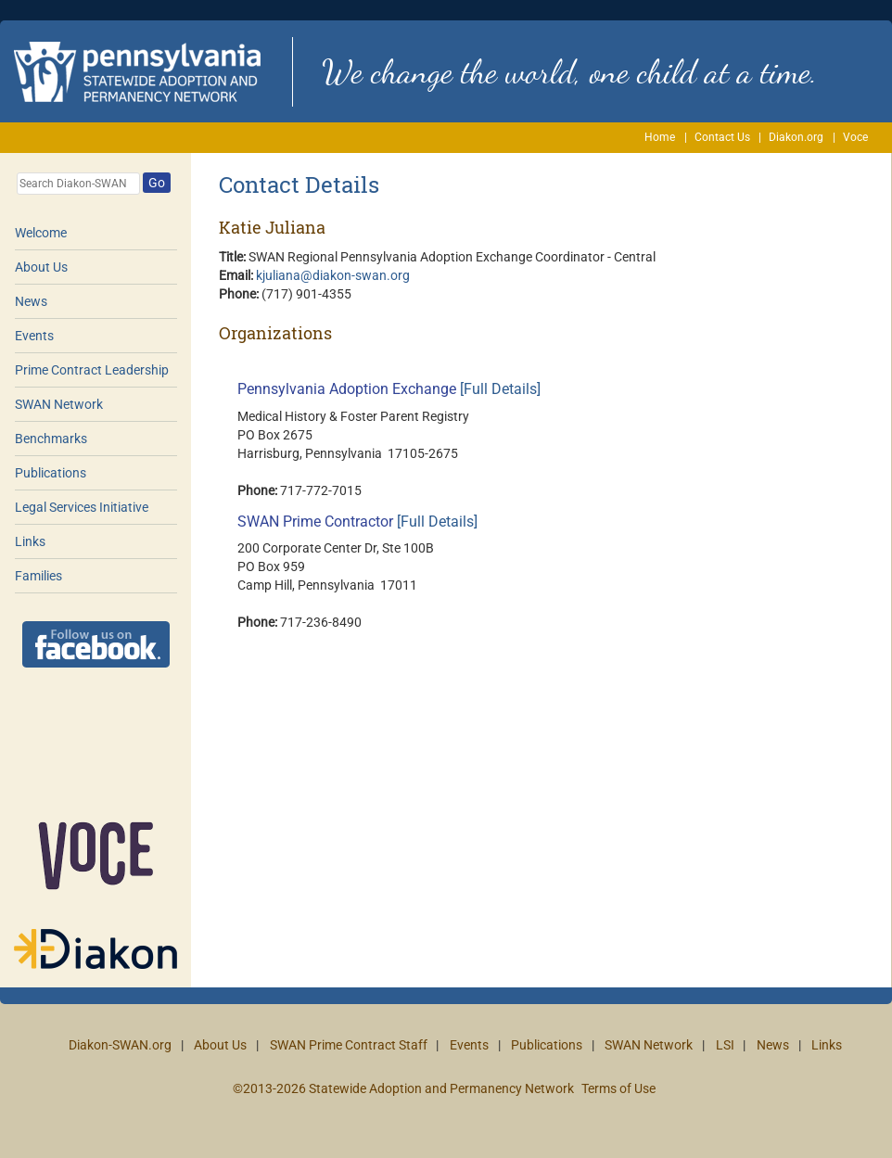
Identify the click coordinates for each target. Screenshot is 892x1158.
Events (34, 335)
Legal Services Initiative (81, 507)
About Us (41, 267)
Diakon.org (796, 137)
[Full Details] (500, 389)
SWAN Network (59, 404)
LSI (725, 1044)
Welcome (41, 232)
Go (156, 182)
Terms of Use (618, 1088)
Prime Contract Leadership (92, 370)
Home (659, 137)
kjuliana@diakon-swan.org (333, 275)
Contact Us (722, 137)
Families (38, 575)
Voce (855, 137)
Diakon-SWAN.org (120, 1044)
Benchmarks (51, 438)
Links (30, 541)
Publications (50, 472)
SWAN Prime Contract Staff (348, 1044)
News (31, 301)
